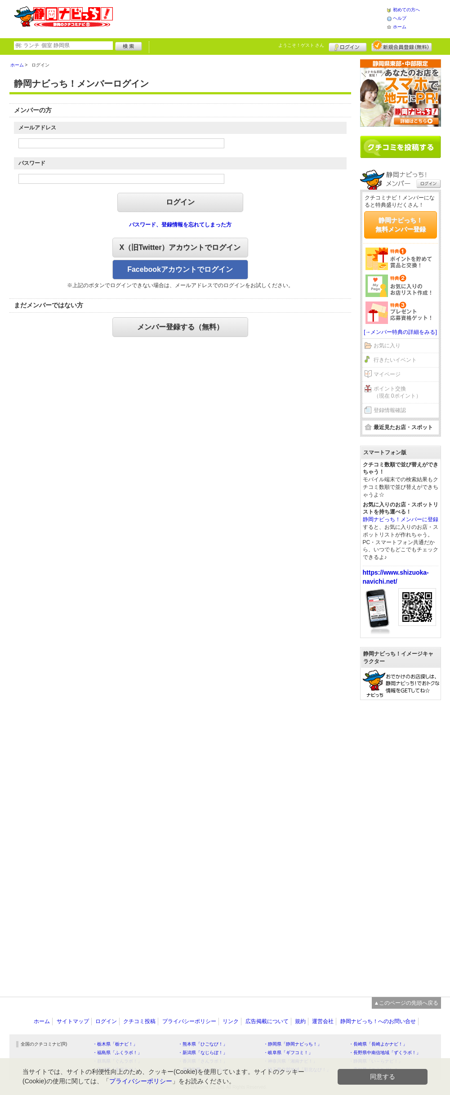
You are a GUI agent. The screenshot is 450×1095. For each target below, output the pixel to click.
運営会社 (323, 1021)
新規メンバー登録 (401, 46)
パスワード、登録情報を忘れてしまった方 (180, 225)
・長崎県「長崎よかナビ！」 (378, 1044)
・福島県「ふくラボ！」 (117, 1052)
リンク (231, 1021)
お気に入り (387, 345)
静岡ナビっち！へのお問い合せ (378, 1021)
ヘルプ (399, 18)
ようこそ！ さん (301, 45)
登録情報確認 (390, 410)
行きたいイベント (395, 360)
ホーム (399, 26)
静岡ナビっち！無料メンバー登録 (400, 225)
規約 (300, 1021)
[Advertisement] (249, 17)
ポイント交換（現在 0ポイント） (397, 392)
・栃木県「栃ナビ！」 (115, 1044)
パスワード (31, 163)
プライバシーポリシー (189, 1021)
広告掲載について (267, 1021)
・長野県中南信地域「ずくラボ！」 (385, 1052)
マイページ (387, 374)
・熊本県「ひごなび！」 (202, 1044)
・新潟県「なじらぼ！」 (202, 1052)
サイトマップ (73, 1021)
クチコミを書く (400, 147)
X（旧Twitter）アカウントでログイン (180, 247)
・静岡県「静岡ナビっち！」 (292, 1044)
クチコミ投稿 (139, 1021)
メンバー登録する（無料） (180, 327)
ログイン (348, 46)
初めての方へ (406, 9)
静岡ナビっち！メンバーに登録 (400, 519)
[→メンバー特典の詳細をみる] (400, 332)
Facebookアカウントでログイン (180, 269)
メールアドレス (37, 127)
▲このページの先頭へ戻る (406, 1003)
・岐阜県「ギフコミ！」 (288, 1052)
